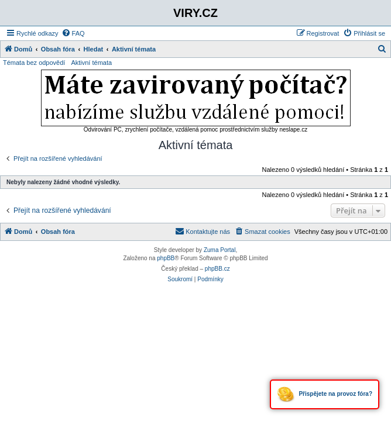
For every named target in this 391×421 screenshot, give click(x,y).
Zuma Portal (219, 250)
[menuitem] (73, 33)
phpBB (165, 258)
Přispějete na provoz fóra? (324, 394)
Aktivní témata (91, 62)
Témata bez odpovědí (34, 62)
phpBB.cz (217, 268)
